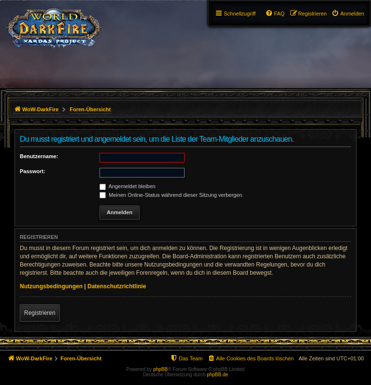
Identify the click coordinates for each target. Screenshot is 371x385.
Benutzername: (39, 156)
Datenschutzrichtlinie (116, 286)
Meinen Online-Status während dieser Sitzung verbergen (171, 195)
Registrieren (40, 313)
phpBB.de (217, 374)
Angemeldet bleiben (128, 186)
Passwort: (32, 171)
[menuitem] (347, 13)
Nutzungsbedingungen (51, 286)
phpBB (160, 369)
